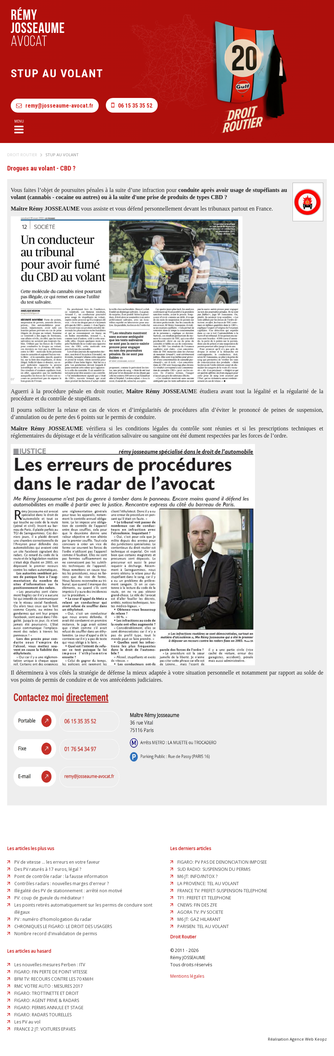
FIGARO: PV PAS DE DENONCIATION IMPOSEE (222, 862)
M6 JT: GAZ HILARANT (199, 919)
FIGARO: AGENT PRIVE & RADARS (46, 1000)
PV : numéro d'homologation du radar (53, 919)
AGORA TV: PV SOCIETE (200, 912)
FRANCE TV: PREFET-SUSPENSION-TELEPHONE (222, 891)
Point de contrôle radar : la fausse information (61, 876)
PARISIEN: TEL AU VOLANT (203, 926)
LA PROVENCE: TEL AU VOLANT (208, 883)
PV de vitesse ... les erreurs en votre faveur (57, 862)
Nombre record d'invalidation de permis (55, 934)
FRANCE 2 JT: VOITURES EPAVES (44, 1029)
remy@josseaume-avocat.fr (54, 105)
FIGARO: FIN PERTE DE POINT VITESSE (50, 972)
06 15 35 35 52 (131, 105)
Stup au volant (62, 154)
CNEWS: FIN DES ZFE (197, 905)
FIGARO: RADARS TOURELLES (43, 1015)
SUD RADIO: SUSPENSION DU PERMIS (213, 869)
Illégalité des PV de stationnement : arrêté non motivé (68, 891)
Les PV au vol (27, 1022)
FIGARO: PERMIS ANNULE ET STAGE (48, 1008)
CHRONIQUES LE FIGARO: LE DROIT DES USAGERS (63, 926)
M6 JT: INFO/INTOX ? (197, 876)
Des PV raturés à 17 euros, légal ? (47, 869)
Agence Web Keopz (308, 1039)
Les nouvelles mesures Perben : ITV (49, 965)
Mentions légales (187, 976)
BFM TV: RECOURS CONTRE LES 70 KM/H (53, 979)
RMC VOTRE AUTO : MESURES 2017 (48, 986)
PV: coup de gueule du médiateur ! (49, 898)
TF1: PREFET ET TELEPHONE (204, 898)
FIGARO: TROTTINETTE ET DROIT (46, 993)
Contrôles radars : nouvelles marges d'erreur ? (61, 883)
